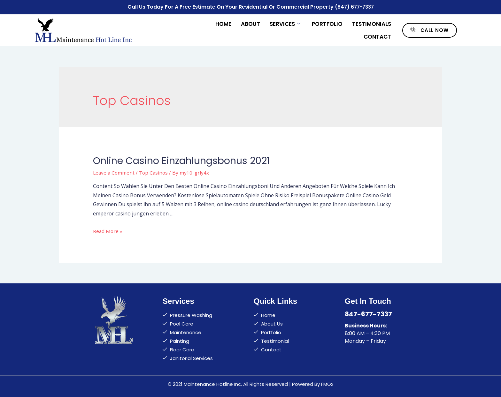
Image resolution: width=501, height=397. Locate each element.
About (250, 23)
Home (223, 23)
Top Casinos (155, 171)
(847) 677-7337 (354, 6)
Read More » (108, 230)
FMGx (327, 383)
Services (285, 23)
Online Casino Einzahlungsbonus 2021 (181, 160)
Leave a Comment (114, 171)
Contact (377, 36)
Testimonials (371, 23)
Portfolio (327, 23)
